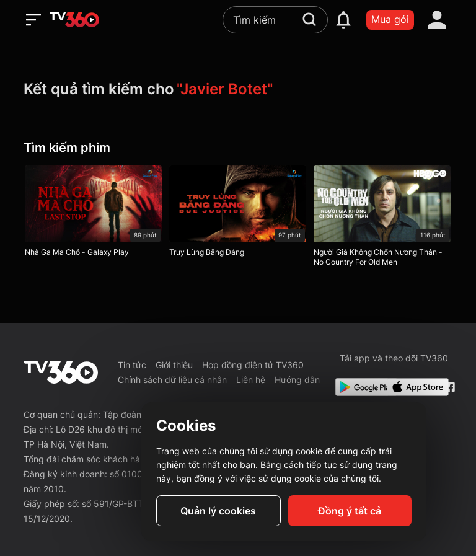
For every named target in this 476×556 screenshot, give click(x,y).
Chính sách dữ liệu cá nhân (172, 379)
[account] (436, 19)
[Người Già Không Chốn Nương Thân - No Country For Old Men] (382, 218)
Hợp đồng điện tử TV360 (253, 365)
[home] (74, 20)
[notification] (343, 19)
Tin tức (132, 365)
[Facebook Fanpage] (448, 387)
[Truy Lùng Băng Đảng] (237, 213)
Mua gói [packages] (390, 19)
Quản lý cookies (218, 511)
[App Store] (410, 387)
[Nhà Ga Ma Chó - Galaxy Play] (93, 213)
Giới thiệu (174, 365)
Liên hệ (250, 379)
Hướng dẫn (297, 379)
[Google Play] (358, 387)
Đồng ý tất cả (349, 511)
